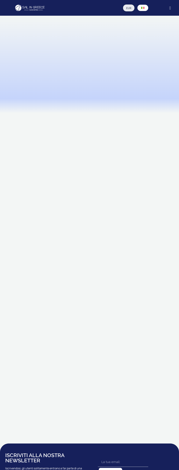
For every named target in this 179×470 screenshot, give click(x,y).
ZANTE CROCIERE (65, 412)
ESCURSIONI (120, 416)
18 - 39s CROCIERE (66, 404)
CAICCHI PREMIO (93, 409)
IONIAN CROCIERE (65, 389)
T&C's (52, 457)
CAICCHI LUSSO (93, 416)
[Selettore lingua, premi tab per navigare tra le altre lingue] (142, 8)
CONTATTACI (149, 404)
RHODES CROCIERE (66, 397)
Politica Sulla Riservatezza (69, 457)
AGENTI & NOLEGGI (152, 389)
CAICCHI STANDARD (95, 389)
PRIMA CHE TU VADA (124, 389)
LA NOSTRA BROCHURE (155, 397)
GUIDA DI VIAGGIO (122, 397)
